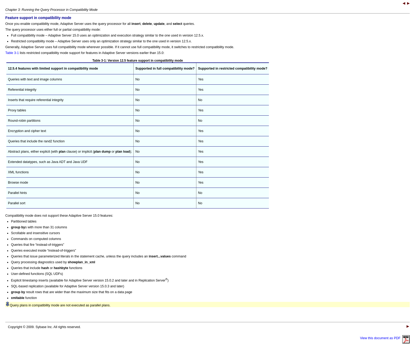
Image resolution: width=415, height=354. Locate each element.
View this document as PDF (385, 338)
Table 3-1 (12, 53)
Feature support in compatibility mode (38, 18)
